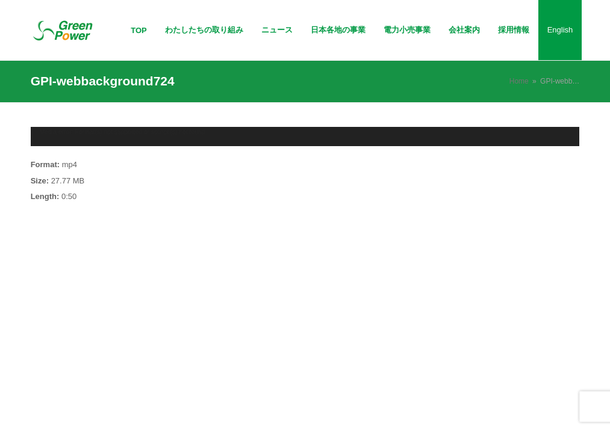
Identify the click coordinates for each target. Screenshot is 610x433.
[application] (305, 137)
